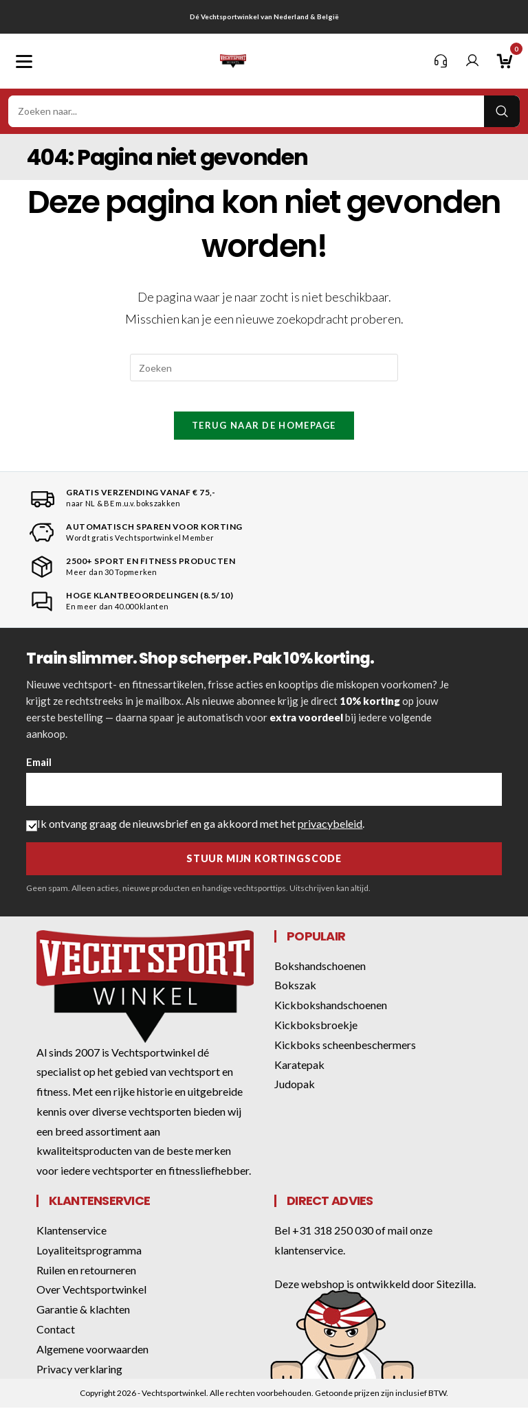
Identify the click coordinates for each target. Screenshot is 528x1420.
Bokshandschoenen (320, 977)
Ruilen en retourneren (86, 1282)
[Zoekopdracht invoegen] (264, 367)
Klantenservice (71, 1242)
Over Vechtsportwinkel (91, 1301)
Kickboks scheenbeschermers (345, 1056)
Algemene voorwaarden (92, 1361)
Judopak (294, 1096)
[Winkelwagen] (504, 61)
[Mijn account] (472, 61)
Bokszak (295, 997)
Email (39, 774)
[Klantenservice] (440, 61)
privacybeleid (330, 835)
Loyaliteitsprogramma (89, 1262)
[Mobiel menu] (24, 61)
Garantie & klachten (83, 1321)
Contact (55, 1341)
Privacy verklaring (79, 1381)
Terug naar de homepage (264, 436)
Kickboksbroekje (316, 1037)
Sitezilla (455, 1296)
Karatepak (299, 1076)
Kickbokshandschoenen (330, 1017)
